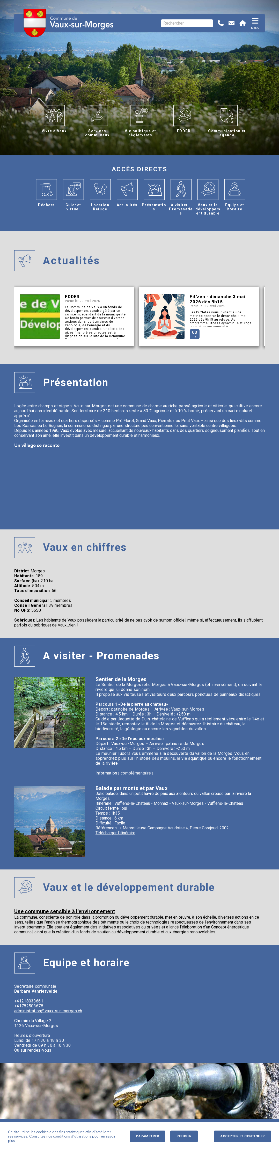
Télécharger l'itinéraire (115, 832)
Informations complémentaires (124, 773)
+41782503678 (28, 1006)
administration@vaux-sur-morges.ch (48, 1010)
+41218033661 (28, 1001)
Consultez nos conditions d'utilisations (60, 1136)
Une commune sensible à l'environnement (64, 911)
